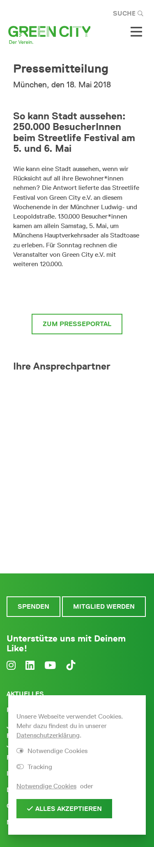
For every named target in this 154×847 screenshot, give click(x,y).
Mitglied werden (104, 606)
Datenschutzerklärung (48, 735)
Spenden (33, 606)
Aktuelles (25, 694)
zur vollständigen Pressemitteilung (77, 291)
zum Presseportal (77, 324)
